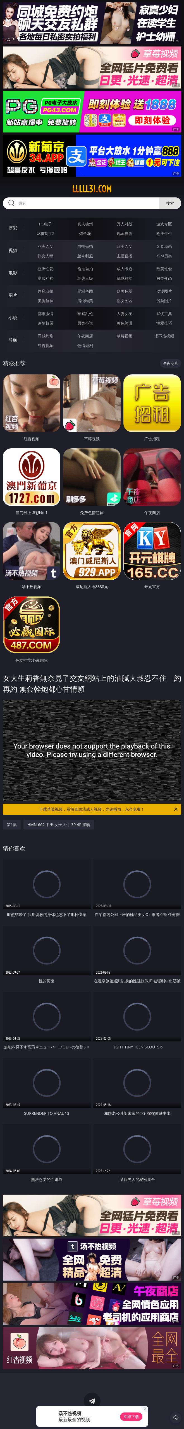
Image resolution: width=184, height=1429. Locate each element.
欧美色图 (124, 291)
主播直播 (124, 255)
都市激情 (45, 313)
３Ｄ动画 (164, 246)
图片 (12, 295)
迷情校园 (45, 323)
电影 (12, 273)
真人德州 (85, 224)
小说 (12, 317)
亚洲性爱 (45, 268)
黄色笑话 (124, 323)
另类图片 (164, 300)
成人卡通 (124, 268)
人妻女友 (124, 313)
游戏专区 (164, 224)
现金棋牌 (124, 233)
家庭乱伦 (85, 313)
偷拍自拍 (85, 268)
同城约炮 (45, 336)
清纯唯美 (85, 300)
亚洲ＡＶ (45, 246)
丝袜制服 (85, 255)
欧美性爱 (164, 268)
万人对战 (124, 224)
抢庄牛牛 (164, 233)
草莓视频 (124, 336)
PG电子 (45, 224)
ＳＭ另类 (164, 255)
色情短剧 (85, 345)
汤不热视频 (164, 336)
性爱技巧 (164, 323)
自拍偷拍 (85, 246)
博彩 (12, 228)
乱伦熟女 (124, 278)
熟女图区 (124, 300)
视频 (12, 250)
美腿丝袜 (45, 300)
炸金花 (85, 233)
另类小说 (85, 323)
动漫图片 (164, 291)
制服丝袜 (45, 278)
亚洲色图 (85, 291)
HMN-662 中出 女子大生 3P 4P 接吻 (58, 824)
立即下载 (131, 1416)
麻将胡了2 (45, 233)
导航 (12, 340)
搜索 (170, 203)
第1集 (12, 824)
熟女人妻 (45, 255)
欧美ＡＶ (124, 246)
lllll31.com (92, 189)
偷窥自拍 (45, 291)
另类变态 (164, 278)
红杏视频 (45, 345)
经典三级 (85, 278)
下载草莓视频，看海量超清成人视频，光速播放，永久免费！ (108, 809)
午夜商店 (85, 336)
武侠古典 (164, 313)
